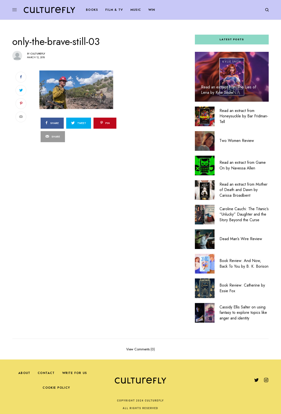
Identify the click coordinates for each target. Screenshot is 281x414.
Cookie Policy (56, 388)
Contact (46, 373)
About (24, 373)
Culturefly (37, 53)
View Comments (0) (140, 349)
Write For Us (74, 373)
